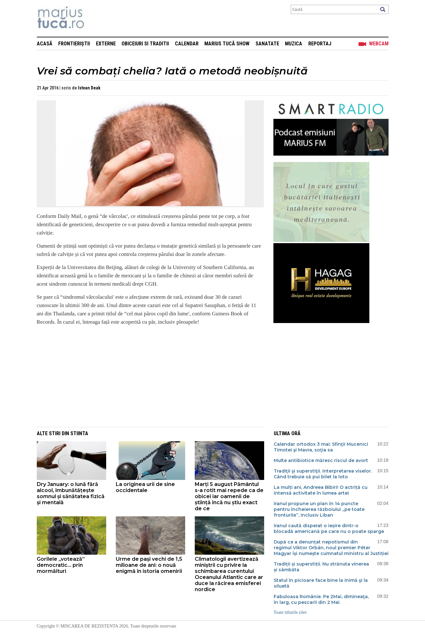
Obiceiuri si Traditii (145, 44)
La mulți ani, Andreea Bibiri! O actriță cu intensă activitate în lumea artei (320, 490)
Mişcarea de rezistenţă (95, 18)
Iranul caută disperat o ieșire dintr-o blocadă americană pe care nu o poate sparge (329, 528)
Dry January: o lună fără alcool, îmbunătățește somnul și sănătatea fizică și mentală (71, 493)
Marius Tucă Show (226, 44)
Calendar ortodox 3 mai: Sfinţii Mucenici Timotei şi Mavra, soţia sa (321, 447)
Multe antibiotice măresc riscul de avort (321, 460)
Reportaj (319, 44)
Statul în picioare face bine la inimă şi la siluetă (321, 583)
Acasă (44, 44)
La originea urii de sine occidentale (145, 487)
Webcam (379, 44)
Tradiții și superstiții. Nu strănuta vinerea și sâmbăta (321, 567)
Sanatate (267, 44)
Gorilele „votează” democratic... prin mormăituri (61, 565)
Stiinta (79, 433)
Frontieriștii (74, 44)
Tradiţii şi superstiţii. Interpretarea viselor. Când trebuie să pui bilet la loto (323, 474)
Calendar (187, 44)
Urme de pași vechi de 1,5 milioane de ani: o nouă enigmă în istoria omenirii (149, 565)
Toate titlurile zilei (290, 612)
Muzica (293, 44)
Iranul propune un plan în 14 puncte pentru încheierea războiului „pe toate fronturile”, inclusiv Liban (319, 509)
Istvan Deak (89, 87)
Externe (106, 44)
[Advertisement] (145, 375)
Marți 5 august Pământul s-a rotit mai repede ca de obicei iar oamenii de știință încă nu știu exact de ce (229, 496)
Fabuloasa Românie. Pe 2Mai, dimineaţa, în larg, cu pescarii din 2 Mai (321, 599)
